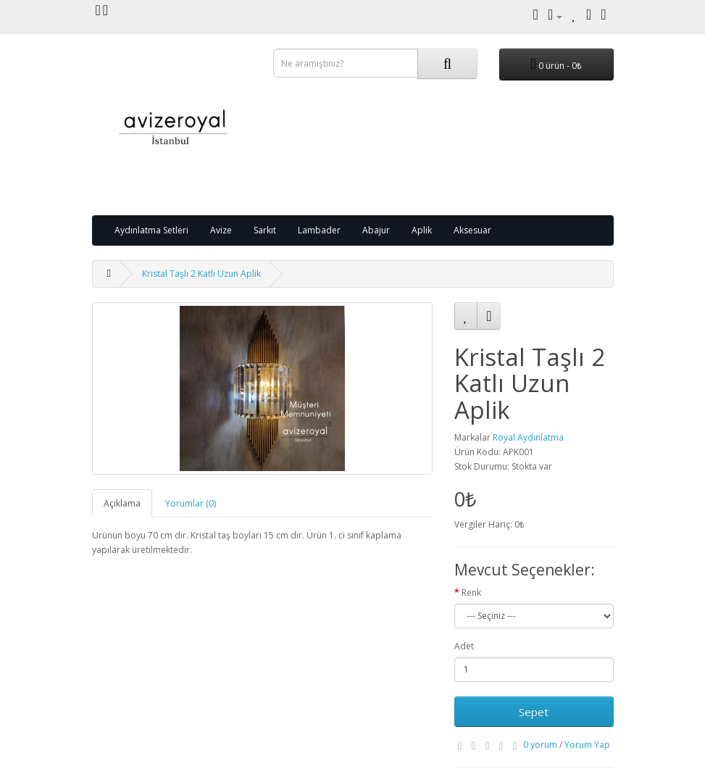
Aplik (422, 230)
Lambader (319, 230)
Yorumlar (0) (190, 503)
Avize (221, 230)
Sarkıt (265, 230)
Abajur (376, 230)
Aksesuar (472, 230)
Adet (464, 646)
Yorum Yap (587, 745)
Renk (471, 592)
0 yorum (540, 745)
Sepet (533, 711)
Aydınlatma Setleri (151, 230)
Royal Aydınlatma (528, 437)
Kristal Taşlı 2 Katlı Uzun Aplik (201, 273)
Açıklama (122, 503)
